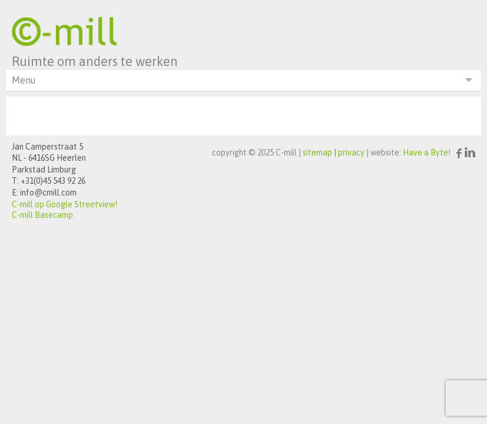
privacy (351, 152)
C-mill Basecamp (42, 215)
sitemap (317, 152)
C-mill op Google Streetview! (64, 204)
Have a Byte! (426, 152)
